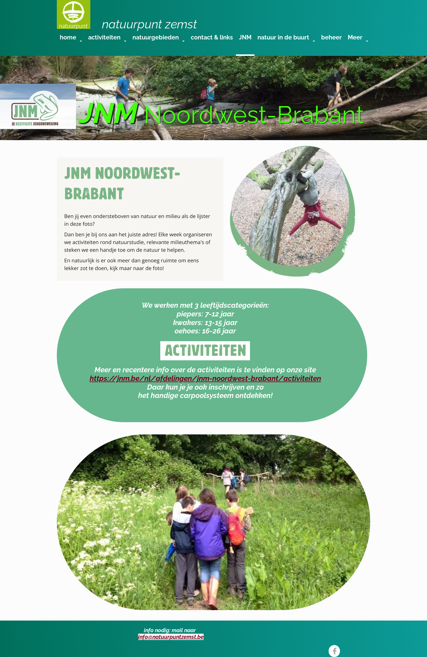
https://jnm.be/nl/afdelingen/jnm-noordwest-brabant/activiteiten (205, 378)
